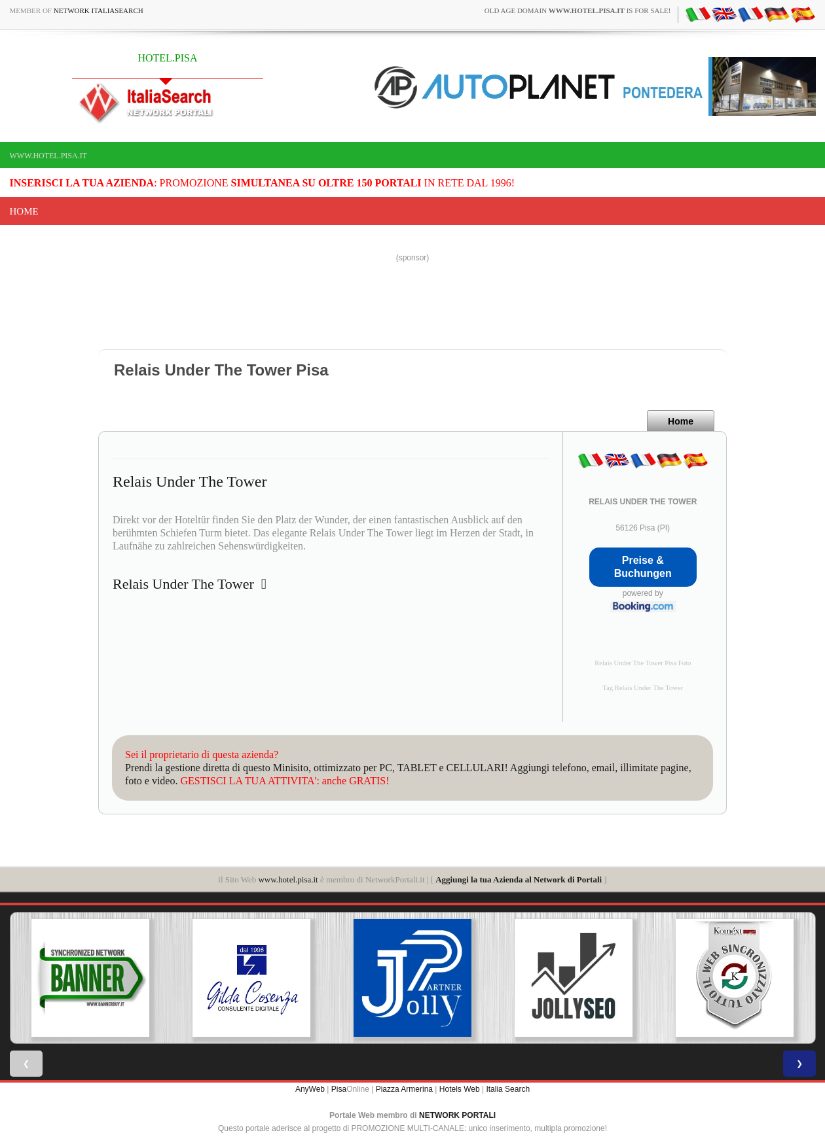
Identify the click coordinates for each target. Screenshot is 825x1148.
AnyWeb (310, 1089)
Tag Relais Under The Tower (642, 687)
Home (24, 211)
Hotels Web (459, 1089)
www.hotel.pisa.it (49, 155)
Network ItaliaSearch (98, 10)
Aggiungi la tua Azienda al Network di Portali (518, 879)
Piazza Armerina (404, 1089)
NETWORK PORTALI (457, 1115)
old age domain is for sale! (578, 10)
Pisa (338, 1089)
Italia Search (508, 1089)
